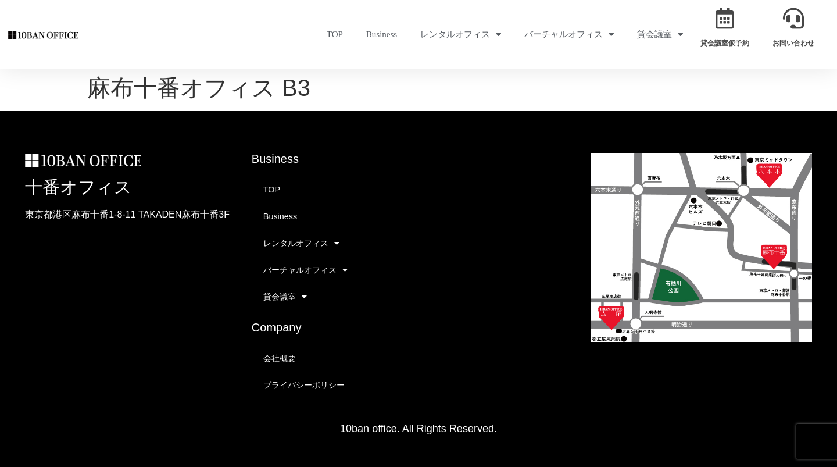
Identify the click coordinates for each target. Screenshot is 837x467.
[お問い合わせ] (793, 18)
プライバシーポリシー (304, 385)
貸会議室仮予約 (724, 43)
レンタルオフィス (460, 34)
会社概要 (279, 358)
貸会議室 (660, 34)
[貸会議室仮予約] (724, 18)
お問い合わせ (793, 43)
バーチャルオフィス (569, 34)
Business (381, 34)
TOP (335, 34)
